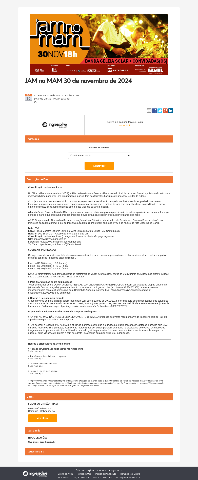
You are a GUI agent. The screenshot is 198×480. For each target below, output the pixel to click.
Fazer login (125, 125)
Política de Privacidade (105, 474)
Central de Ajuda (65, 474)
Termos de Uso (84, 474)
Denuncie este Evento (130, 474)
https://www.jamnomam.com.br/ (50, 239)
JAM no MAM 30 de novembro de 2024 (78, 81)
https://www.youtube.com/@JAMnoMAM (60, 244)
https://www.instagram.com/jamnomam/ (60, 241)
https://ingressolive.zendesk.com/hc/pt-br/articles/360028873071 (93, 306)
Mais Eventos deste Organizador (41, 442)
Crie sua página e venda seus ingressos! (99, 470)
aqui (41, 351)
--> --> (99, 156)
